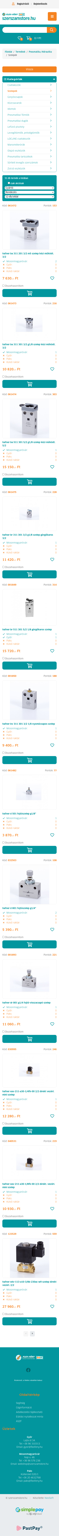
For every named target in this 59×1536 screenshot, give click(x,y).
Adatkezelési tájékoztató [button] (29, 1412)
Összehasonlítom (14, 286)
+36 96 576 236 (31, 1461)
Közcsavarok (15, 103)
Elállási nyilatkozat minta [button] (29, 1417)
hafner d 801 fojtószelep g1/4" (19, 908)
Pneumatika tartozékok (20, 157)
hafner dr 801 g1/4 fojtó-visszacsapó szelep (26, 1003)
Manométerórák (16, 145)
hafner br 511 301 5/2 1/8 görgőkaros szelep (27, 630)
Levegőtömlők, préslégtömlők (23, 133)
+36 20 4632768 (31, 1478)
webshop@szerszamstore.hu (33, 1464)
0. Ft (37, 38)
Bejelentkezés (40, 4)
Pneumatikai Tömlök (18, 115)
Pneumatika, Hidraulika (40, 52)
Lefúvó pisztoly (16, 127)
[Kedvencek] (52, 278)
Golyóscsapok (15, 97)
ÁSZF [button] (19, 1421)
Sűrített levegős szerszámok (23, 163)
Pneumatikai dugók (18, 121)
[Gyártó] (29, 187)
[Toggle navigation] (52, 16)
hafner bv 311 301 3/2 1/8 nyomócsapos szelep (28, 724)
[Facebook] (28, 1370)
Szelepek (12, 91)
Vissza (29, 69)
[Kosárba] (29, 293)
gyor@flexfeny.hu (33, 1447)
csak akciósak (17, 183)
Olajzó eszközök (16, 151)
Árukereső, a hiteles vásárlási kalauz (28, 1380)
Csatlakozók (14, 85)
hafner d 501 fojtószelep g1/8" (19, 814)
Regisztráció (23, 4)
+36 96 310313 (31, 1444)
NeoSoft (49, 1498)
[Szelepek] (18, 16)
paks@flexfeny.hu (33, 1481)
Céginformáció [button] (24, 1408)
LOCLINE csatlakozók (19, 139)
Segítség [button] (20, 1403)
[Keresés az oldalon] (24, 30)
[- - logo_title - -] (32, 1333)
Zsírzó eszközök (16, 169)
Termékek (20, 52)
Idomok (12, 109)
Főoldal (8, 52)
